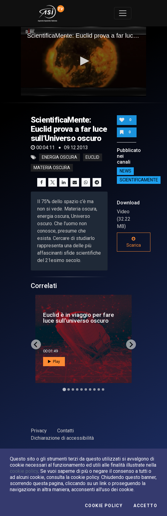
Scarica (133, 242)
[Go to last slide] (36, 344)
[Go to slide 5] (81, 389)
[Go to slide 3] (73, 389)
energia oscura (59, 157)
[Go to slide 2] (68, 389)
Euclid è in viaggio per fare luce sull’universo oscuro (78, 317)
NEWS (125, 171)
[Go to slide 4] (77, 389)
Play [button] (54, 361)
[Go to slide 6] (86, 389)
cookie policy (24, 471)
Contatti (65, 431)
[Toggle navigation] (122, 13)
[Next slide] (131, 344)
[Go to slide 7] (90, 389)
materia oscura (52, 167)
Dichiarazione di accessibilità (62, 438)
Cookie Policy (103, 505)
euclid (92, 157)
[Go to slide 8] (94, 389)
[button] (83, 61)
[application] (83, 61)
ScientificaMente (139, 179)
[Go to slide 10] (103, 389)
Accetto (145, 505)
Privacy (39, 431)
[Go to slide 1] (64, 389)
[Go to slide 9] (98, 389)
